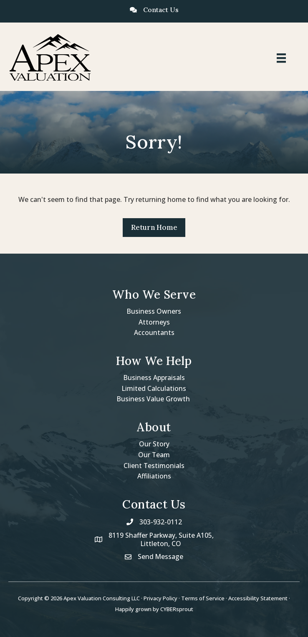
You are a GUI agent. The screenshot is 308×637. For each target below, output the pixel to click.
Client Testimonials (154, 465)
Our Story (154, 443)
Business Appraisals (154, 377)
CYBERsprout (176, 609)
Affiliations (154, 476)
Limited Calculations (154, 388)
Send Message (161, 556)
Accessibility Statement (258, 598)
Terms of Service (203, 598)
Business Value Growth (154, 398)
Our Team (154, 454)
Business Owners (154, 311)
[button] (154, 227)
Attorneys (154, 322)
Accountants (154, 332)
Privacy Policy (160, 598)
